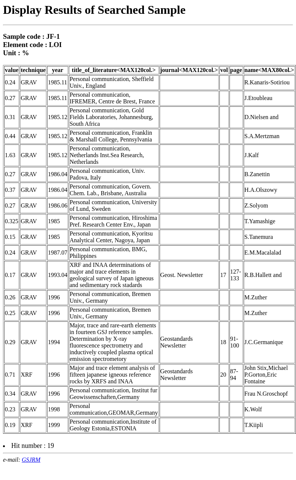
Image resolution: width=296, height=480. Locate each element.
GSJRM (31, 459)
